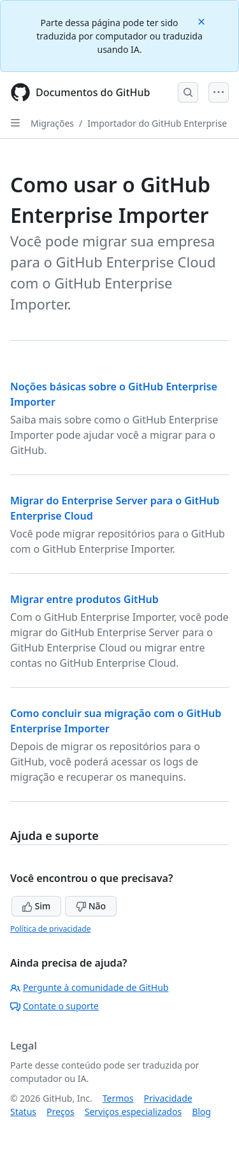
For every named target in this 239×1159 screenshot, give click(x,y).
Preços (61, 1112)
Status (23, 1112)
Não (91, 906)
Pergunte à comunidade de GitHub (89, 987)
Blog (201, 1112)
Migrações (52, 123)
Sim (36, 906)
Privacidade (168, 1098)
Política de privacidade (50, 928)
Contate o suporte (54, 1006)
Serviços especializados (133, 1112)
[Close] (202, 20)
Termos (118, 1098)
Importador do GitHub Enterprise (157, 123)
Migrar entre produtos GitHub (84, 599)
